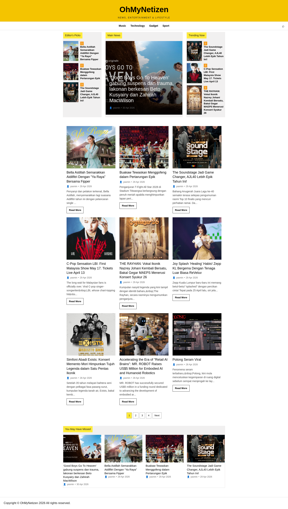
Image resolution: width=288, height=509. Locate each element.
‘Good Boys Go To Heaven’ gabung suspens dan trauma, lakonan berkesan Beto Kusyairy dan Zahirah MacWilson (81, 473)
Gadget (153, 25)
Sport (165, 25)
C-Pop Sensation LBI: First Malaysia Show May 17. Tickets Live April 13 (90, 268)
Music (122, 25)
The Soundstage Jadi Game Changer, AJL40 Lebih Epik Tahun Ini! (193, 177)
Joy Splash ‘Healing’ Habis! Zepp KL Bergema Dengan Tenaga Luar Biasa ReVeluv (197, 268)
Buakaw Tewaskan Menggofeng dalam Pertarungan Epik (157, 469)
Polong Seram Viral (187, 359)
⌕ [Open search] (283, 26)
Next (157, 415)
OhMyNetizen (144, 9)
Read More (75, 210)
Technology (138, 25)
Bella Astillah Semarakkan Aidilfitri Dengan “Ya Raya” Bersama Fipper (86, 177)
